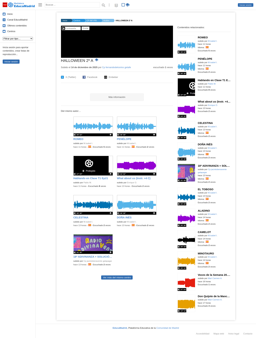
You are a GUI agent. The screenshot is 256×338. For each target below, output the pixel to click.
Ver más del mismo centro (117, 277)
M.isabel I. (88, 143)
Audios (106, 20)
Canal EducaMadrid (17, 19)
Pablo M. (88, 182)
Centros (11, 31)
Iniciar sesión (246, 5)
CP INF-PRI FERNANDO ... (92, 20)
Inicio (10, 14)
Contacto (247, 333)
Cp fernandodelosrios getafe (116, 67)
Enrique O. (132, 182)
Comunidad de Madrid (167, 328)
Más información (116, 97)
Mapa (219, 333)
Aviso (233, 333)
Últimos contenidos (17, 25)
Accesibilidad (202, 333)
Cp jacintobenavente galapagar (98, 261)
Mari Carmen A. (215, 278)
